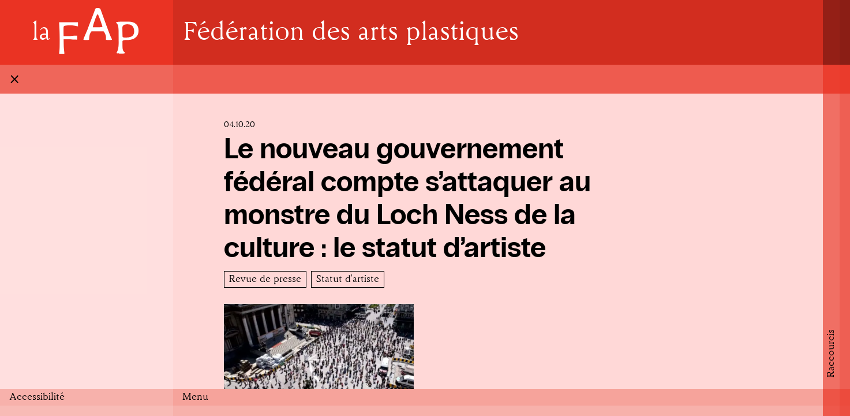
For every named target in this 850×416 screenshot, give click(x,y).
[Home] (86, 33)
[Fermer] (425, 79)
